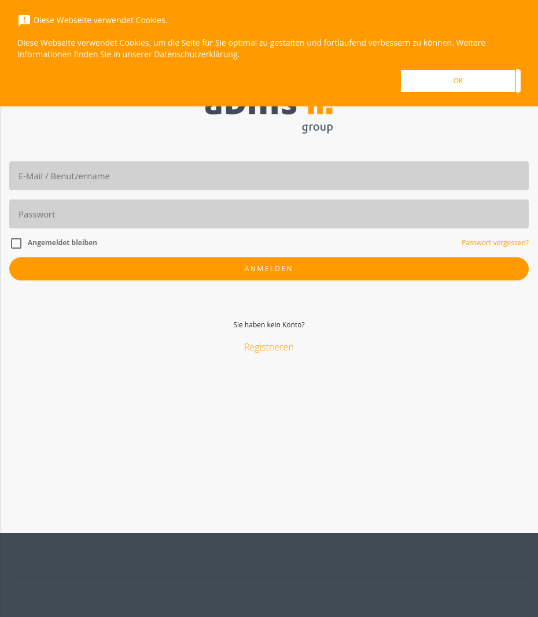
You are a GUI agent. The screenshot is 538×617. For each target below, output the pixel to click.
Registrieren (269, 347)
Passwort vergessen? (495, 242)
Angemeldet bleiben (62, 242)
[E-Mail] (269, 175)
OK (458, 81)
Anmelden (269, 269)
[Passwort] (269, 213)
